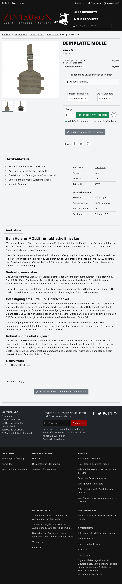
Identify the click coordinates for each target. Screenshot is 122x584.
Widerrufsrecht (86, 538)
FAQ (14, 3)
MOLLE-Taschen (105, 259)
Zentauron (100, 167)
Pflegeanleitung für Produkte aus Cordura (95, 490)
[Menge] (68, 115)
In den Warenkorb (92, 114)
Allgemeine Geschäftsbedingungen (96, 533)
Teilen (74, 143)
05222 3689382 (15, 430)
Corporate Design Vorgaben (92, 478)
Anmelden (7, 464)
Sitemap (36, 547)
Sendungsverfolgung (13, 458)
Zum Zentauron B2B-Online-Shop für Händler (97, 517)
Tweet (81, 143)
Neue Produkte (86, 19)
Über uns (37, 458)
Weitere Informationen (44, 469)
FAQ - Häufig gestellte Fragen (93, 464)
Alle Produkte (86, 12)
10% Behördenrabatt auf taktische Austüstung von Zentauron (50, 517)
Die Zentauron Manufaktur (46, 464)
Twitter (99, 413)
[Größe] (104, 98)
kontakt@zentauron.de (21, 433)
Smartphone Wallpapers (90, 484)
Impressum (84, 555)
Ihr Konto (8, 453)
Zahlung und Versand (89, 458)
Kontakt (5, 3)
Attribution (83, 549)
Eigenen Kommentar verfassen (85, 132)
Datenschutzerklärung (89, 544)
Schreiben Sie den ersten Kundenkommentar (61, 391)
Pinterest (88, 143)
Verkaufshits (38, 542)
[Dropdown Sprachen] (79, 3)
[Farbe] (78, 98)
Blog (22, 3)
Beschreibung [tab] (13, 230)
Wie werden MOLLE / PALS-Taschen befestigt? (97, 471)
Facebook (94, 413)
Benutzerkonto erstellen (14, 469)
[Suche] (91, 25)
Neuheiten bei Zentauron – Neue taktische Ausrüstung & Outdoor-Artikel (52, 534)
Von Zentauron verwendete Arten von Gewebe (97, 499)
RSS (105, 413)
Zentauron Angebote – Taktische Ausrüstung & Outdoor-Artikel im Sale (52, 526)
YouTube (110, 413)
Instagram (115, 413)
